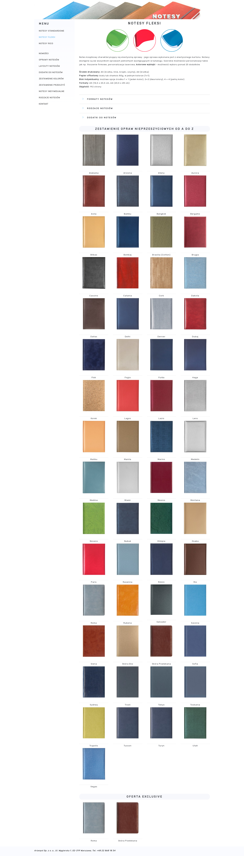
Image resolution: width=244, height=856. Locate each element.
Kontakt (43, 104)
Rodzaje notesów (49, 97)
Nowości (44, 53)
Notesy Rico (46, 43)
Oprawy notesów (49, 60)
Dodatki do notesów (51, 72)
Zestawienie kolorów (51, 79)
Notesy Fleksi (47, 37)
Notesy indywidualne (51, 91)
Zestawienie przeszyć (52, 85)
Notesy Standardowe (51, 31)
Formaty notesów (100, 99)
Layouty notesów (49, 66)
